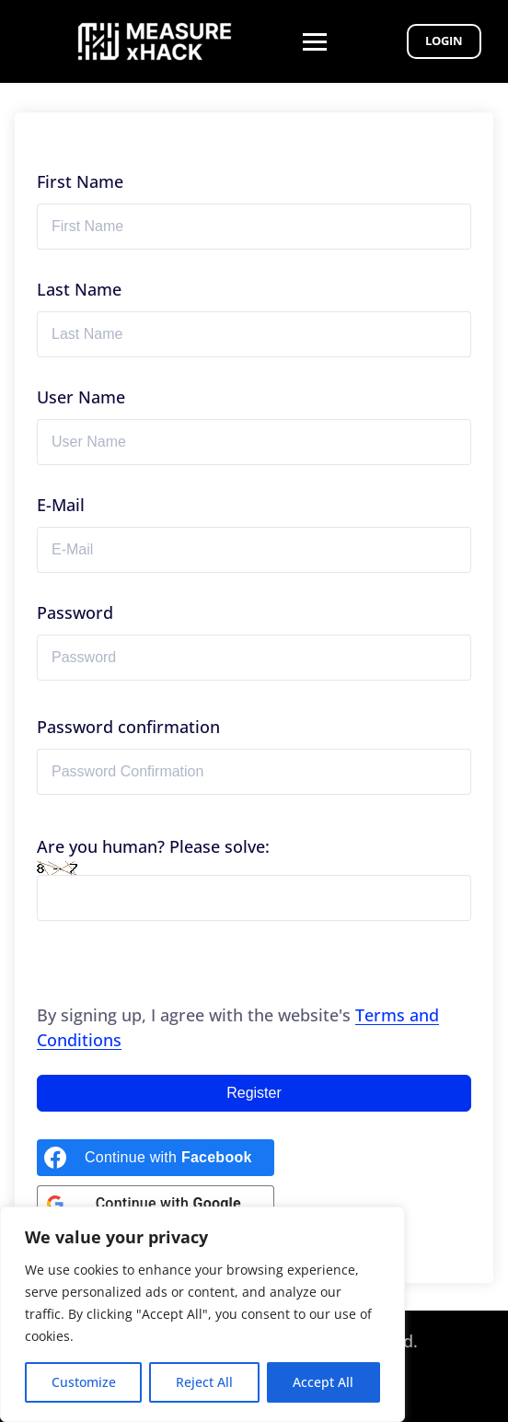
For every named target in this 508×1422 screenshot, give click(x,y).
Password (75, 612)
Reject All (204, 1382)
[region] (202, 1314)
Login (443, 40)
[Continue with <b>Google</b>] (155, 1203)
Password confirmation (128, 727)
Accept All (323, 1382)
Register (254, 1093)
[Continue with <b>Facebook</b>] (155, 1157)
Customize (84, 1382)
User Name (81, 397)
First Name (80, 181)
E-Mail (61, 505)
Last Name (79, 289)
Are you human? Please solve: (254, 878)
